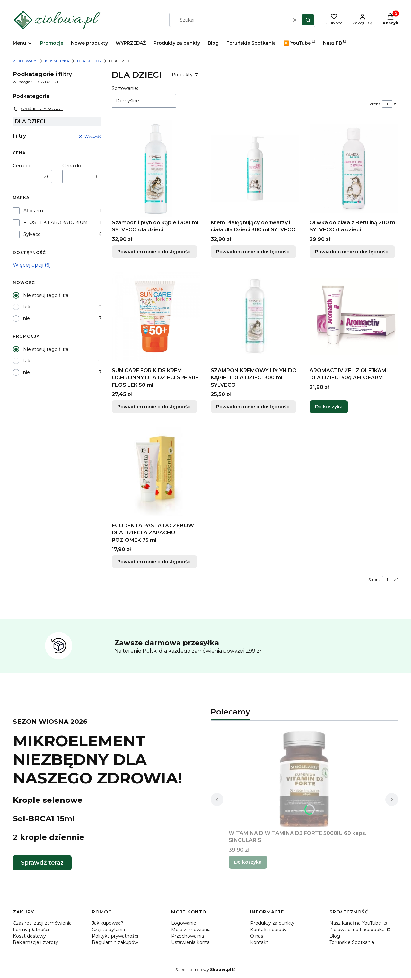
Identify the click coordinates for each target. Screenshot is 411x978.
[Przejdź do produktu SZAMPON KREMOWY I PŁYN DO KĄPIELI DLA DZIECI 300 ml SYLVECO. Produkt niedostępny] (255, 316)
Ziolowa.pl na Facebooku (357, 929)
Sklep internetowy (203, 969)
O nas (256, 936)
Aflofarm (33, 210)
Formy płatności (31, 929)
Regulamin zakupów (115, 942)
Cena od (22, 166)
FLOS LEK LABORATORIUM (55, 222)
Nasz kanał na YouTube (355, 923)
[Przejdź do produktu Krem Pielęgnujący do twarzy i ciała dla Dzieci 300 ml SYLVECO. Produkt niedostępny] (255, 168)
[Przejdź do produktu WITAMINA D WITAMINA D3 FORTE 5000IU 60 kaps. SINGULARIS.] (304, 779)
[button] (308, 19)
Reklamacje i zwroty (35, 942)
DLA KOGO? (89, 60)
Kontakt (259, 942)
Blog (334, 936)
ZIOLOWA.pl (25, 60)
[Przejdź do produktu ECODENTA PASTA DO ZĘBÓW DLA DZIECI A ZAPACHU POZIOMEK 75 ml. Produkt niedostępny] (156, 471)
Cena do (71, 166)
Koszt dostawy (29, 936)
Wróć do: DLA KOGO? (38, 108)
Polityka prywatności (115, 936)
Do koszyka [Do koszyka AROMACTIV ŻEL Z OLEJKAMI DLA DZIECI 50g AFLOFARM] (329, 407)
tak (26, 307)
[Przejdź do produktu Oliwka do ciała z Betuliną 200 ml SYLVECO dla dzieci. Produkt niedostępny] (354, 168)
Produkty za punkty (272, 923)
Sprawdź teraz (42, 862)
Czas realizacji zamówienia (42, 923)
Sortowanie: (125, 88)
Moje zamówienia (191, 929)
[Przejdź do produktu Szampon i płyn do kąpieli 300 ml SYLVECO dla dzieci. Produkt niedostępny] (156, 168)
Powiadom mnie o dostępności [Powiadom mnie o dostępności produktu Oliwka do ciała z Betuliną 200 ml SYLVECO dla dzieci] (352, 252)
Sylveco (32, 234)
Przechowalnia (187, 936)
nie (26, 318)
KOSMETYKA (57, 60)
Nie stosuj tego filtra (45, 295)
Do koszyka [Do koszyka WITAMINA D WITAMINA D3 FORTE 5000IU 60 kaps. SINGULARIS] (248, 862)
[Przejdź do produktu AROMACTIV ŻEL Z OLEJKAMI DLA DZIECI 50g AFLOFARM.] (354, 316)
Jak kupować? (107, 923)
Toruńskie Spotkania (351, 942)
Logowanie (183, 923)
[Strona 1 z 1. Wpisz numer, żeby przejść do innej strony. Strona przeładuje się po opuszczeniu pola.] (387, 104)
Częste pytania (108, 929)
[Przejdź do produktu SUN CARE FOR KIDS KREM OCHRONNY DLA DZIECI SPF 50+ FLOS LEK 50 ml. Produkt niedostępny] (156, 316)
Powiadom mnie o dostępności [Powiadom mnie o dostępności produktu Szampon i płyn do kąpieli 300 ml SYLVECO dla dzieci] (154, 252)
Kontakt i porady (268, 929)
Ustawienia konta (190, 942)
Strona (374, 103)
